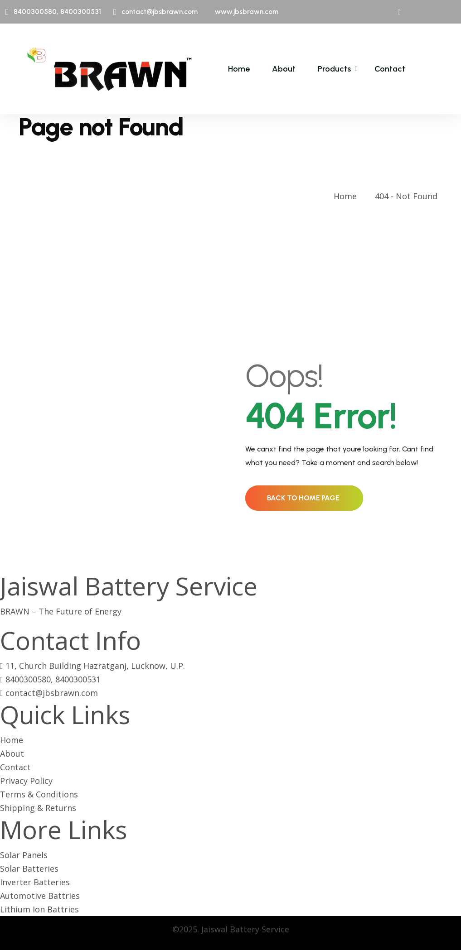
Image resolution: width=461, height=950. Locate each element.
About (284, 69)
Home (239, 69)
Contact (389, 69)
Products (334, 69)
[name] (109, 69)
